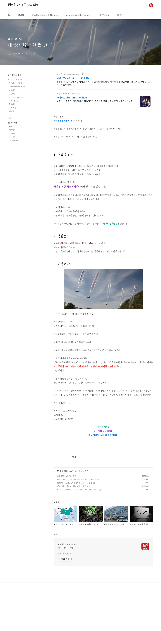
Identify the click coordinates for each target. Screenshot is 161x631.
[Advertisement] (103, 467)
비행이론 (12, 90)
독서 (10, 144)
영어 (10, 118)
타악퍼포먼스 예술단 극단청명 (72, 97)
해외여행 (12, 130)
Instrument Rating (16, 97)
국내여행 (12, 133)
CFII (10, 114)
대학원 (11, 111)
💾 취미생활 (62, 509)
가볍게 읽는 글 (15, 83)
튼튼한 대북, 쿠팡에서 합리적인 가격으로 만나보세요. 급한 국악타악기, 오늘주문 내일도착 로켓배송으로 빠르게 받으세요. (103, 83)
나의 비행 (12, 107)
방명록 (21, 14)
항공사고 (12, 104)
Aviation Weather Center (78, 14)
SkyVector (104, 14)
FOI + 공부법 (14, 100)
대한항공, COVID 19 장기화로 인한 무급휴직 (74, 520)
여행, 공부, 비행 (64, 591)
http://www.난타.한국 (65, 93)
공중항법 (12, 93)
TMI (70, 509)
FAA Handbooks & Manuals (45, 14)
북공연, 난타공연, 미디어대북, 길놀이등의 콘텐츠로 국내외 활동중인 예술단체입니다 (94, 101)
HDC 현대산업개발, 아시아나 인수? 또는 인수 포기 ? (77, 527)
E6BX (119, 14)
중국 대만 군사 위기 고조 (66, 513)
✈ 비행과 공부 (15, 79)
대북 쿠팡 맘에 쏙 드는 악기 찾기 (73, 78)
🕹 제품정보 (13, 140)
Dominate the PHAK (17, 86)
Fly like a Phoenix (23, 5)
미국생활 (12, 137)
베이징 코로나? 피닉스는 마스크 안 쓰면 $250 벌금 (76, 517)
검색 (145, 5)
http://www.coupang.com (68, 74)
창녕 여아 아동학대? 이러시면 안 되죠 (71, 523)
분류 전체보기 (14, 74)
